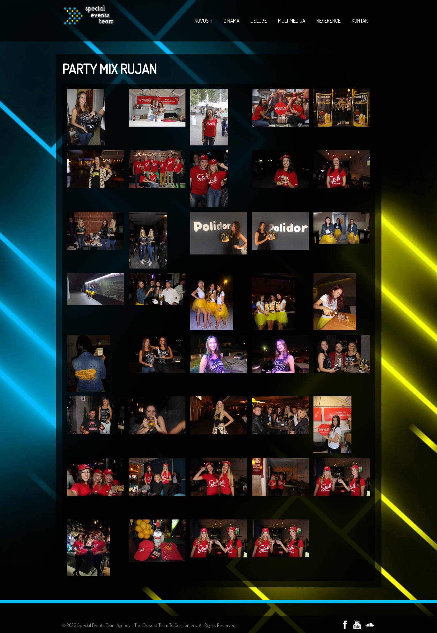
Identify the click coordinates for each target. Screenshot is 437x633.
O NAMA (231, 20)
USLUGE (259, 20)
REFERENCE (328, 20)
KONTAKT (361, 20)
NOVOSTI (203, 20)
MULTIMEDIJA (291, 20)
